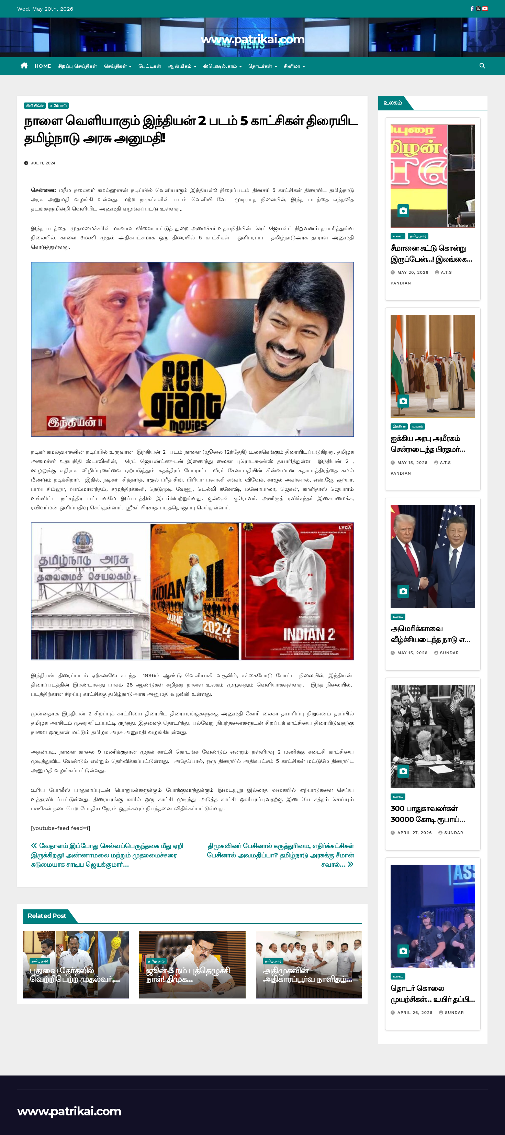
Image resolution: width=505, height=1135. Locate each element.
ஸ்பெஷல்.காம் (220, 66)
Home (43, 66)
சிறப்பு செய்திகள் (77, 66)
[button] (482, 66)
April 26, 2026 (415, 1012)
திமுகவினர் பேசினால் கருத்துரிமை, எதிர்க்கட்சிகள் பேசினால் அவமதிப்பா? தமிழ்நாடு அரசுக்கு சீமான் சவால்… (280, 855)
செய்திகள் (116, 66)
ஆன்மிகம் (180, 66)
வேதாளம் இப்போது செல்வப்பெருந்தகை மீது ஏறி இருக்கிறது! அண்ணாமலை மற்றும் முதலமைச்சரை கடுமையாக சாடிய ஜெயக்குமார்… (107, 855)
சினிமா (293, 66)
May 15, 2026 (413, 462)
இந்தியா (399, 426)
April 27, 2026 (415, 832)
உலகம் (398, 236)
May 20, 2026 (413, 272)
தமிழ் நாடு (58, 105)
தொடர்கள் (261, 66)
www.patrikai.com (252, 39)
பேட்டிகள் (149, 66)
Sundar (446, 652)
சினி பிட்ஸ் (35, 105)
